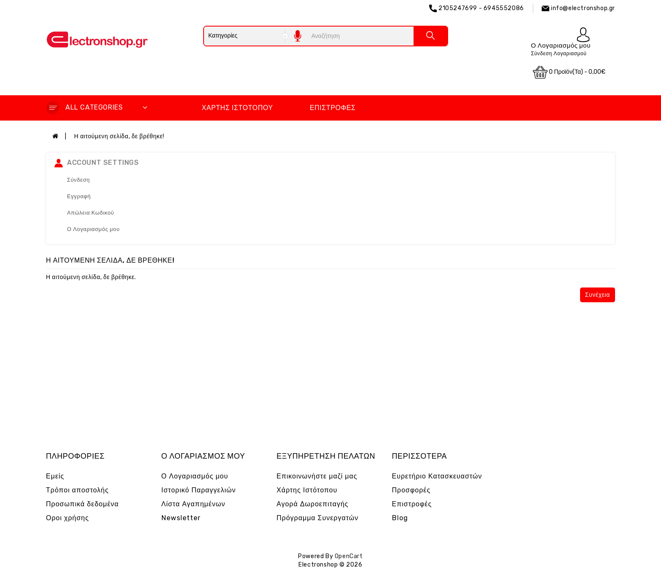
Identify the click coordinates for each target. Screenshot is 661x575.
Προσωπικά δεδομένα (82, 504)
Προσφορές (411, 490)
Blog (400, 518)
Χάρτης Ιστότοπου (237, 108)
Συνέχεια (597, 294)
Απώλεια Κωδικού (90, 213)
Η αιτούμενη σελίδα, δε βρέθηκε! (119, 136)
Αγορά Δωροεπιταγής (313, 504)
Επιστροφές (333, 108)
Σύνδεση (78, 180)
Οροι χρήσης (67, 518)
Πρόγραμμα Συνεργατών (317, 518)
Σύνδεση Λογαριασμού (558, 53)
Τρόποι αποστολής (77, 490)
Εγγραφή (79, 196)
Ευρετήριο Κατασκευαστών (437, 476)
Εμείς (55, 476)
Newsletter (181, 518)
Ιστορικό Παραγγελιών (198, 490)
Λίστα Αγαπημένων (193, 504)
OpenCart (349, 556)
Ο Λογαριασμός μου (93, 229)
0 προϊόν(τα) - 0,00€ (569, 72)
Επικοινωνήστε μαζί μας (317, 476)
